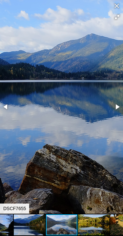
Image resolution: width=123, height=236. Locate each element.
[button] (117, 17)
